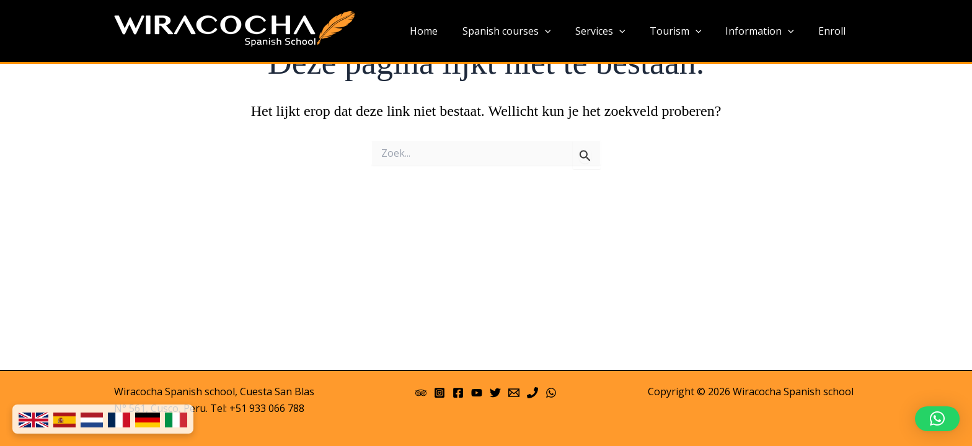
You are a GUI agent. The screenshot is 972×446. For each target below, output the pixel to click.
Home (449, 31)
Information (766, 32)
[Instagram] (439, 392)
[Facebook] (458, 392)
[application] (565, 32)
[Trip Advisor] (420, 392)
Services (616, 32)
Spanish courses (527, 32)
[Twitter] (495, 392)
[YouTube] (476, 392)
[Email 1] (513, 392)
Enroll (834, 31)
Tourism (687, 32)
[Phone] (532, 392)
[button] (937, 418)
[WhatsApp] (551, 392)
